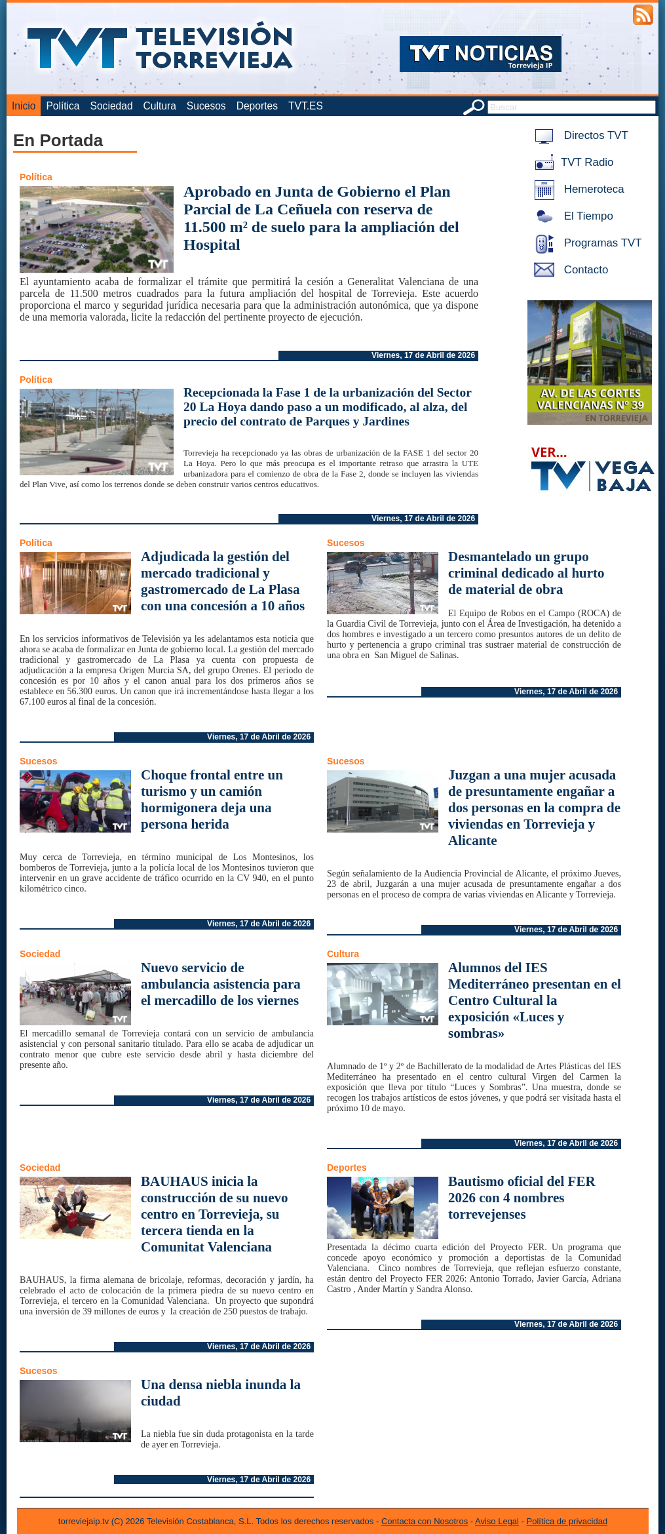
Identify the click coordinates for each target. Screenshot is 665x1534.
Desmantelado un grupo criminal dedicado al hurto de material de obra (526, 573)
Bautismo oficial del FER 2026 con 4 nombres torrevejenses (522, 1197)
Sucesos (206, 105)
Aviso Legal (497, 1521)
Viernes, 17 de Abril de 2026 (423, 355)
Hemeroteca (576, 189)
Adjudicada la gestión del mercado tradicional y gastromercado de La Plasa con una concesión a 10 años (223, 581)
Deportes (257, 105)
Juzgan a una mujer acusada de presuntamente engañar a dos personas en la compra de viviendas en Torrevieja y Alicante (534, 807)
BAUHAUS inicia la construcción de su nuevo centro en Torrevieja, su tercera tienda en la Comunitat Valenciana (214, 1214)
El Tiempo (571, 216)
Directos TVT (578, 135)
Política (62, 105)
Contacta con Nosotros (424, 1521)
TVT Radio (571, 162)
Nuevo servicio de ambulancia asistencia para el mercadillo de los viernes (221, 984)
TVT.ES (305, 105)
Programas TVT (585, 243)
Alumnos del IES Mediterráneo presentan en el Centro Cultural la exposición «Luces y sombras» (534, 1000)
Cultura (159, 105)
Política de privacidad (567, 1521)
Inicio (23, 105)
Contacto (568, 270)
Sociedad (111, 105)
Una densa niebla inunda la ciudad (221, 1393)
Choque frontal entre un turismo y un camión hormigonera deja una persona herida (212, 799)
